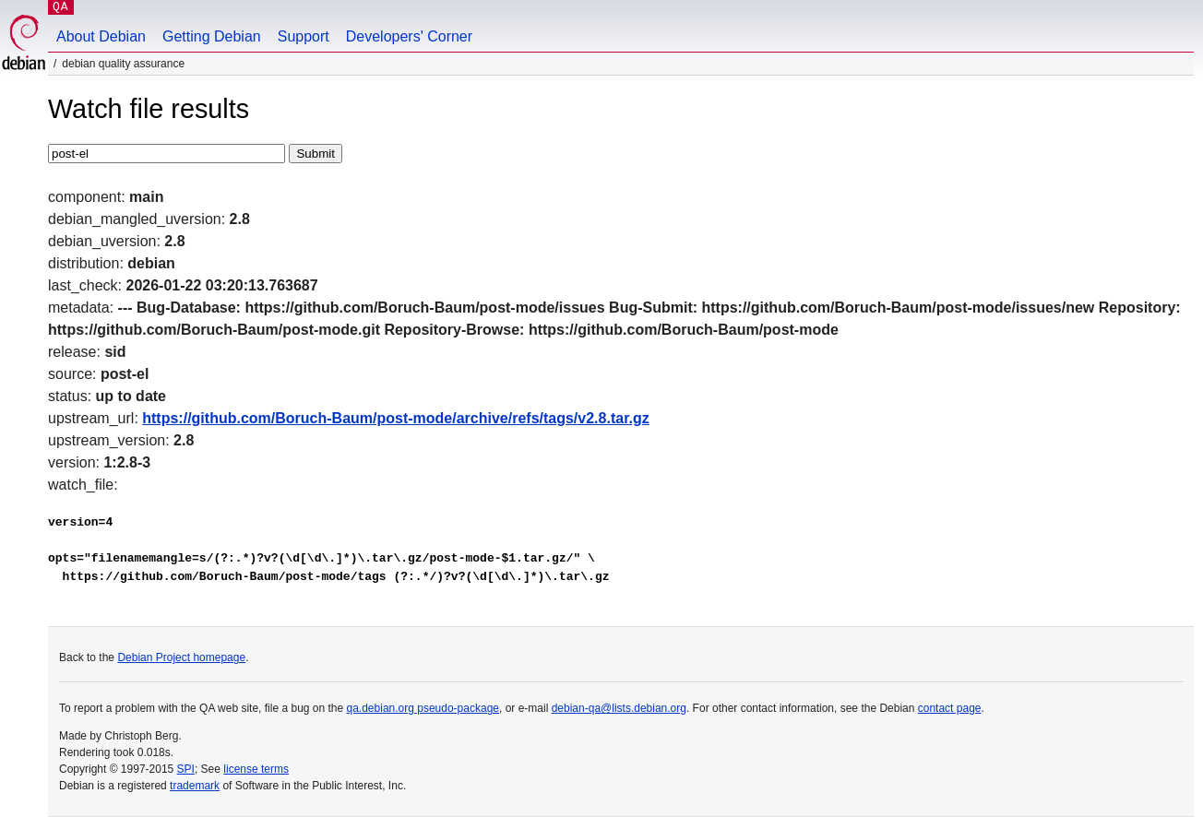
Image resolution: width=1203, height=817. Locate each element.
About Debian (101, 36)
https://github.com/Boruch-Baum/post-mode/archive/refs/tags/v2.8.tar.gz (395, 418)
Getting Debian (211, 36)
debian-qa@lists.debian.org (619, 708)
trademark (195, 785)
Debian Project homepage (181, 657)
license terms (256, 769)
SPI (186, 769)
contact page (950, 708)
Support (303, 36)
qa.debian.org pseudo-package (423, 708)
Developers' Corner (409, 36)
